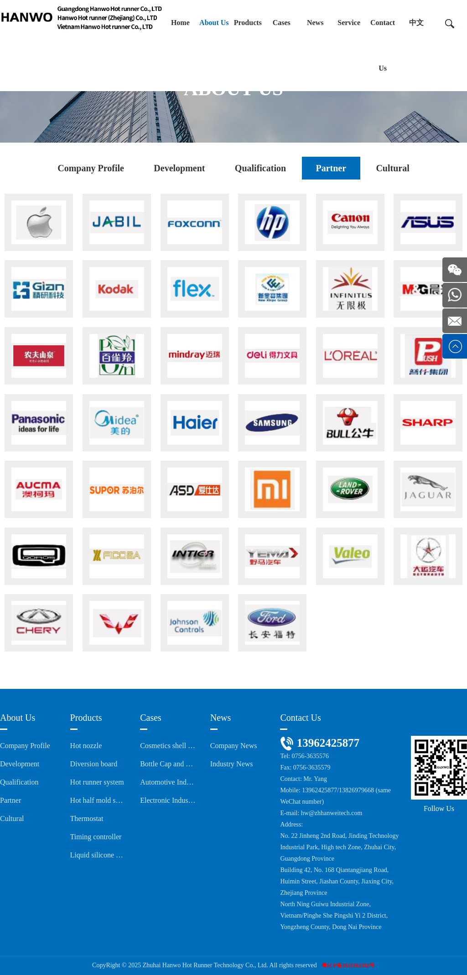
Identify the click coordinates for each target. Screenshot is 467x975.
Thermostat (87, 818)
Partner (331, 168)
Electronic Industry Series (168, 800)
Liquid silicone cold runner (98, 855)
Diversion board (94, 764)
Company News (233, 745)
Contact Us (382, 45)
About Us (213, 22)
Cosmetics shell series (168, 745)
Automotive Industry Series (168, 782)
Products (248, 22)
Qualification (260, 168)
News (315, 22)
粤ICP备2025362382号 (348, 965)
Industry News (231, 764)
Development (179, 168)
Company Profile (90, 168)
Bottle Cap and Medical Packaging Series (168, 764)
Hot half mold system (98, 800)
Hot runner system (97, 782)
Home (180, 22)
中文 (416, 22)
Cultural (392, 168)
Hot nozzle (86, 745)
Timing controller (96, 837)
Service (348, 22)
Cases (282, 22)
